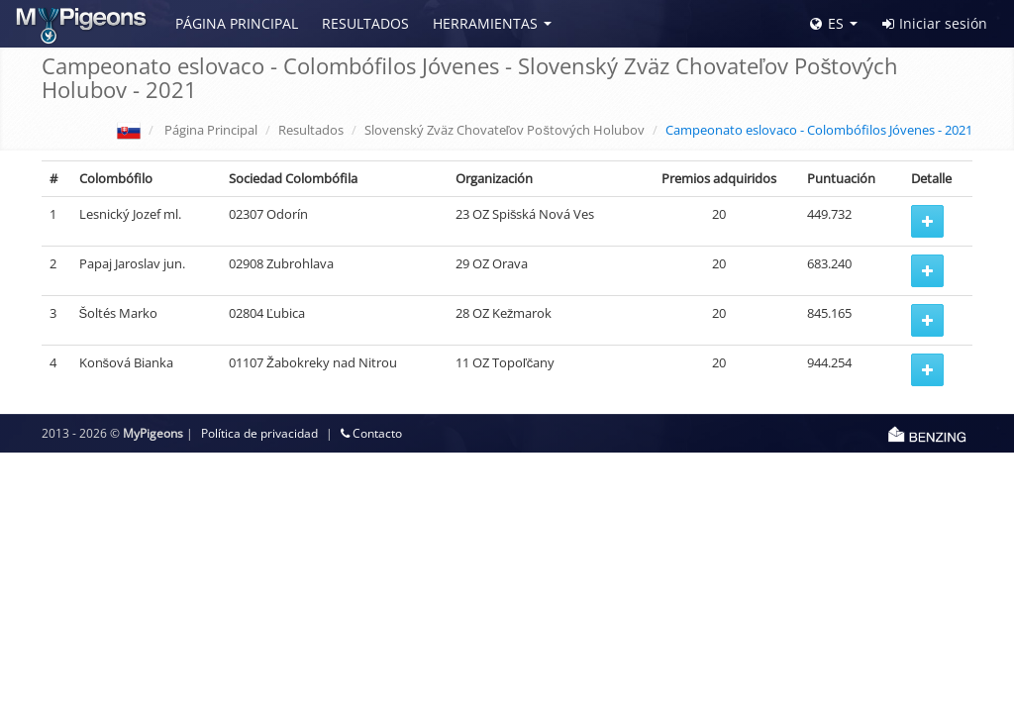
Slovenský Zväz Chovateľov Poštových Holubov (504, 130)
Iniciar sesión (934, 24)
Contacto (371, 433)
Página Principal (236, 23)
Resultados (365, 23)
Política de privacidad (259, 433)
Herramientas (485, 23)
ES (827, 23)
